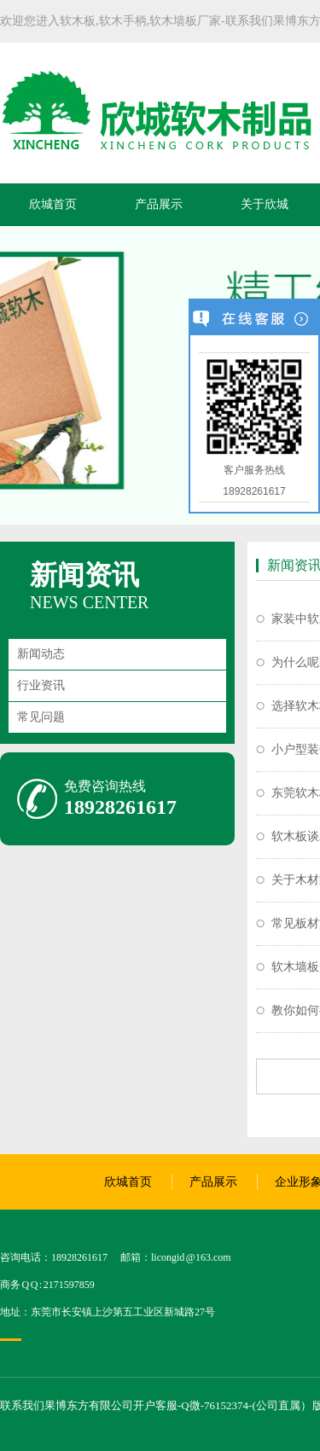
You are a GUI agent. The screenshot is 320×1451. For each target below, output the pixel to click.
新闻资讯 (84, 575)
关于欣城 (264, 204)
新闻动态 (41, 653)
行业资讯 (41, 685)
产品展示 (159, 204)
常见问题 (41, 717)
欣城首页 (53, 204)
